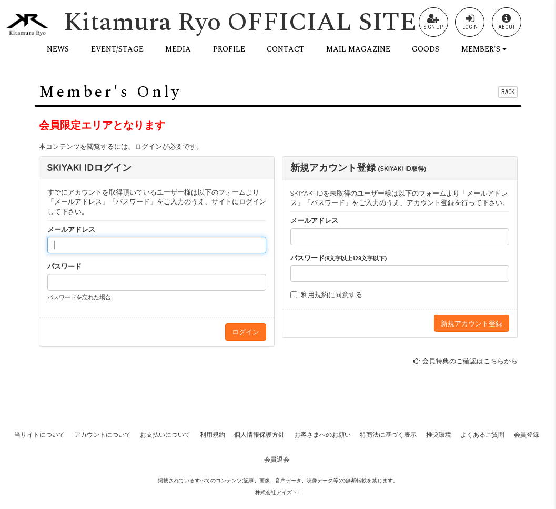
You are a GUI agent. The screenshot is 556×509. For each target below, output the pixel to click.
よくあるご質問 (482, 435)
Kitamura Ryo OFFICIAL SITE (240, 22)
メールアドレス (71, 229)
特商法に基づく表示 (388, 435)
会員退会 (276, 459)
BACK (507, 92)
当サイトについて (39, 435)
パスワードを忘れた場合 (79, 297)
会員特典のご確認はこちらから (470, 361)
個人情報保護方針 (259, 435)
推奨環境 (438, 435)
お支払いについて (165, 435)
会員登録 (526, 435)
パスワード (64, 266)
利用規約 (314, 294)
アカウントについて (102, 435)
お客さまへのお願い (322, 435)
